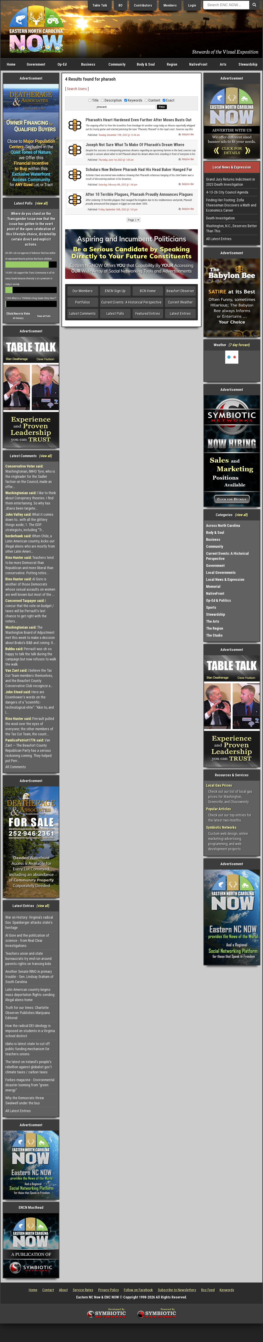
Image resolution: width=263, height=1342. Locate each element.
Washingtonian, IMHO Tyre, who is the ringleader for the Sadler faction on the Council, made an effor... (30, 476)
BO (120, 5)
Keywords (227, 1290)
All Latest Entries (18, 1111)
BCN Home (148, 291)
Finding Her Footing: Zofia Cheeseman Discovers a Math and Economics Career (231, 205)
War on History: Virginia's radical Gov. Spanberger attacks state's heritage (29, 922)
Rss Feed (208, 1290)
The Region (214, 628)
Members (170, 5)
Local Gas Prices (219, 785)
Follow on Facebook (138, 1290)
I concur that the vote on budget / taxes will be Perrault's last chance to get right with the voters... (29, 610)
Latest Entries (180, 313)
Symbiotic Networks (221, 827)
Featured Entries (147, 313)
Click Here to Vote (18, 313)
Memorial (213, 586)
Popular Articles (218, 809)
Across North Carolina (223, 525)
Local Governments (221, 572)
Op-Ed (62, 64)
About (63, 1290)
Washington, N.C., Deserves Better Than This (231, 228)
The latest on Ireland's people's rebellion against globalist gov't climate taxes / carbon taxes (28, 1067)
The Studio (214, 635)
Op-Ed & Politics (218, 600)
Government (36, 64)
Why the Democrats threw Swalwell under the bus (24, 1100)
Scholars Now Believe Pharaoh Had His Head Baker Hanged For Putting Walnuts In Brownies (139, 172)
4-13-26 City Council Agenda (227, 192)
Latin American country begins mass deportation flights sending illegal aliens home (29, 994)
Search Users (77, 89)
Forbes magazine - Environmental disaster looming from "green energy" (29, 1085)
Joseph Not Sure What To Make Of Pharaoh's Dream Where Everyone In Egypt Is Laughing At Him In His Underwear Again (137, 147)
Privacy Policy (108, 1290)
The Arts (212, 621)
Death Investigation (220, 218)
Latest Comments (82, 313)
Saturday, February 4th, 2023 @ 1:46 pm (117, 184)
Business (88, 64)
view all (41, 203)
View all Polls (44, 316)
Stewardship (248, 64)
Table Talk (99, 5)
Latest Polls (115, 313)
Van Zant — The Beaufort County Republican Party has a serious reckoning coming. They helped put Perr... (28, 750)
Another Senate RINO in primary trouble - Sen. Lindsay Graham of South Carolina (29, 976)
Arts (223, 64)
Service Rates (83, 1290)
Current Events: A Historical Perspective (131, 302)
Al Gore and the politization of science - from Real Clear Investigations (27, 940)
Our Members (83, 291)
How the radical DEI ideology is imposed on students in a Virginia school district (30, 1030)
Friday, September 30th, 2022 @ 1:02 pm (117, 209)
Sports (211, 607)
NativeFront (198, 64)
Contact (48, 1290)
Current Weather (180, 302)
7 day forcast (239, 345)
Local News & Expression (225, 579)
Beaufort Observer (180, 291)
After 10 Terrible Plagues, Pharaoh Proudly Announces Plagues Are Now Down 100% (139, 197)
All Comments (15, 767)
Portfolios (82, 302)
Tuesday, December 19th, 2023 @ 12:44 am (119, 135)
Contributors (143, 5)
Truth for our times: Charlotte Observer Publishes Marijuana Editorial (27, 1012)
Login (192, 5)
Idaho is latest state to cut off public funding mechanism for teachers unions (27, 1049)
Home (11, 64)
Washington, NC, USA (232, 366)
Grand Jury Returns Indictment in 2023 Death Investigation (230, 182)
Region (172, 64)
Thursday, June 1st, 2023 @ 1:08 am (116, 159)
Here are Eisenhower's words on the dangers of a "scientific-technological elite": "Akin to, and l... (29, 702)
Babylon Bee (188, 134)
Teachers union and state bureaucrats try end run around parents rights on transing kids (28, 958)
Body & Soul (146, 64)
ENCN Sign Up (115, 291)
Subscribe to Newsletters (177, 1290)
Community (117, 64)
